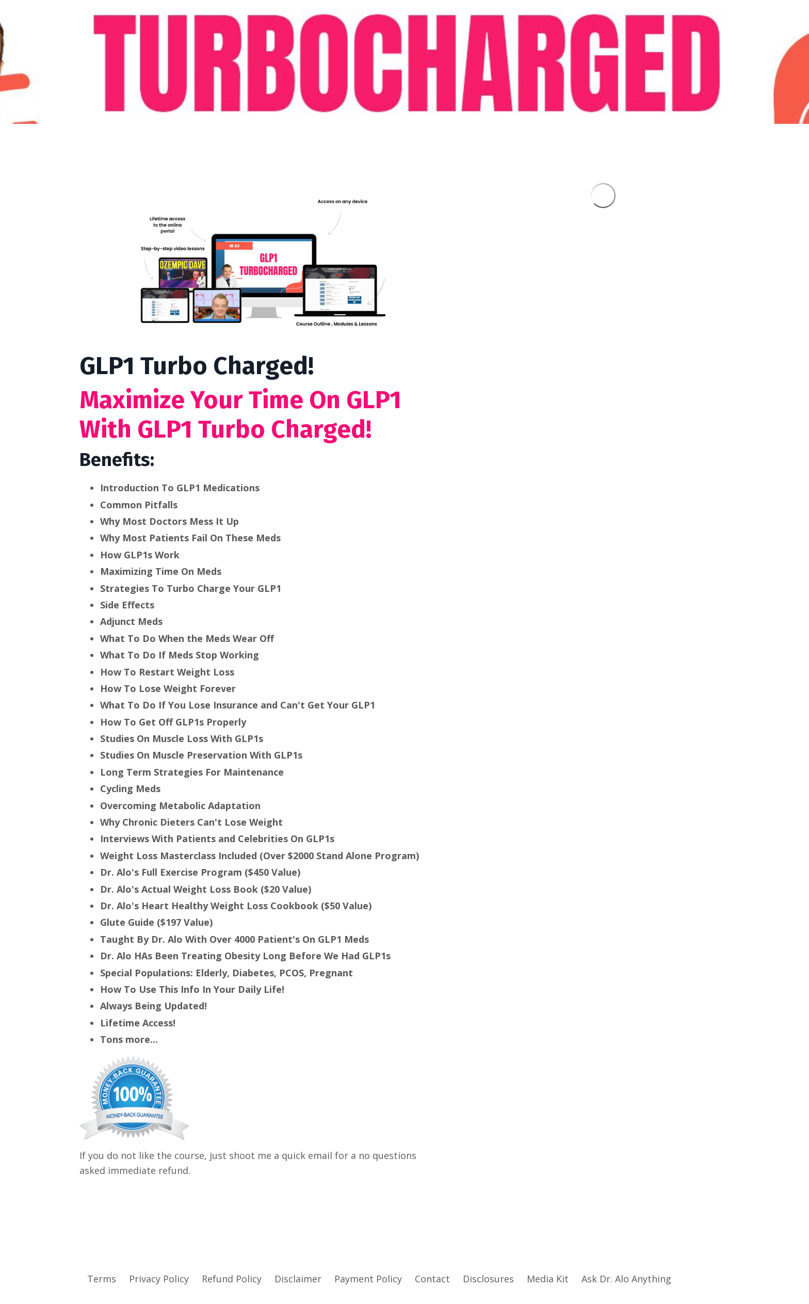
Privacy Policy (159, 1279)
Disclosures (488, 1279)
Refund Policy (232, 1279)
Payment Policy (368, 1279)
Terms (101, 1279)
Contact (432, 1279)
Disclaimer (297, 1279)
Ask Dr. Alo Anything (626, 1279)
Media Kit (548, 1279)
